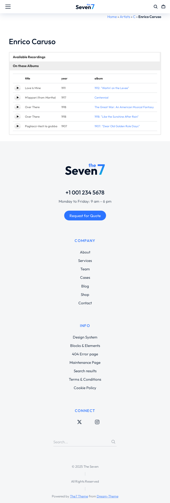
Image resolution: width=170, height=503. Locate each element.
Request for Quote (85, 215)
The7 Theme (79, 496)
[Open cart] (163, 6)
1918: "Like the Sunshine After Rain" (117, 116)
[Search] (113, 441)
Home (112, 16)
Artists (125, 16)
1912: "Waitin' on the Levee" (112, 88)
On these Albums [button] (26, 66)
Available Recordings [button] (29, 57)
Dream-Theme (107, 496)
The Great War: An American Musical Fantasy (124, 107)
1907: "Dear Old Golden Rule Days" (117, 126)
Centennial (101, 97)
